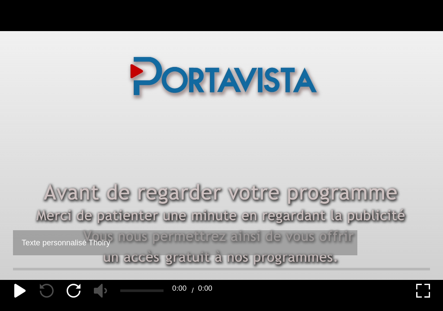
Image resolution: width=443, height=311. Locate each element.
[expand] (423, 291)
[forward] (73, 291)
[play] (20, 291)
